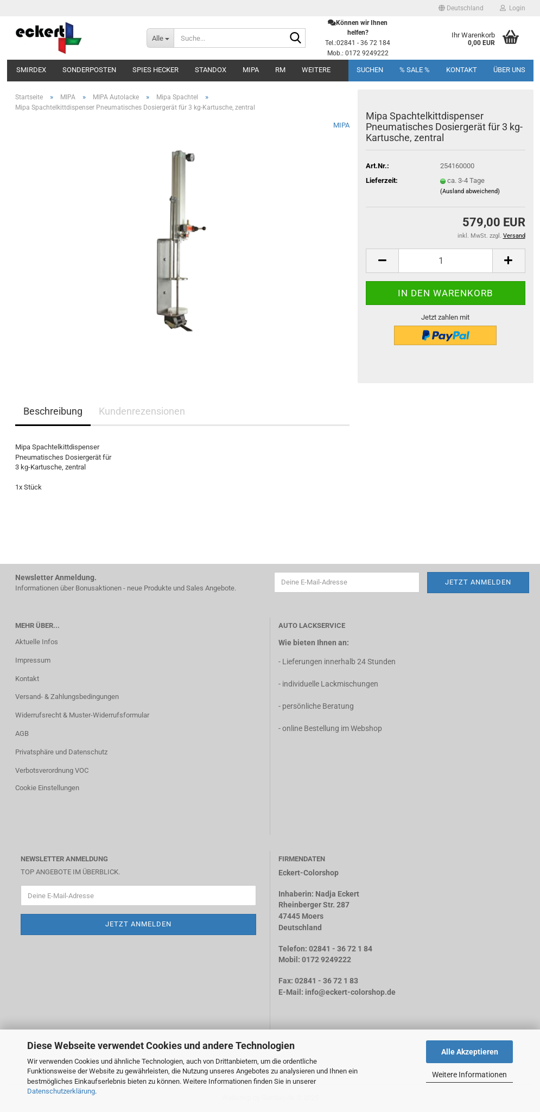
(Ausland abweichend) (470, 191)
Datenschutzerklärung (61, 1091)
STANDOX (210, 70)
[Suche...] (160, 38)
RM (280, 70)
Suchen (370, 70)
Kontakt (461, 70)
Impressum (32, 660)
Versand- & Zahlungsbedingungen (67, 696)
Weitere (316, 70)
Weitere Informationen (469, 1074)
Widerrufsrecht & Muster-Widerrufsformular (82, 715)
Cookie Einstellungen (47, 788)
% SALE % (414, 70)
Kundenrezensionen (142, 411)
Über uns (509, 70)
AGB (22, 733)
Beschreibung (52, 411)
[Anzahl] (445, 261)
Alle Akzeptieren (469, 1051)
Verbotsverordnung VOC (51, 770)
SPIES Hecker (155, 70)
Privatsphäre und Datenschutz (61, 752)
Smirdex (31, 70)
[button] (461, 8)
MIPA (251, 70)
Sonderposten (89, 70)
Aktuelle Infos (36, 642)
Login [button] (512, 8)
